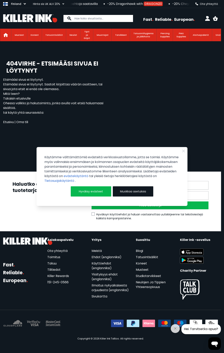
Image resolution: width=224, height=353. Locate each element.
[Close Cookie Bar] (183, 151)
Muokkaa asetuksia (133, 191)
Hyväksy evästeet (91, 191)
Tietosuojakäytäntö (59, 180)
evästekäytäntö (76, 176)
